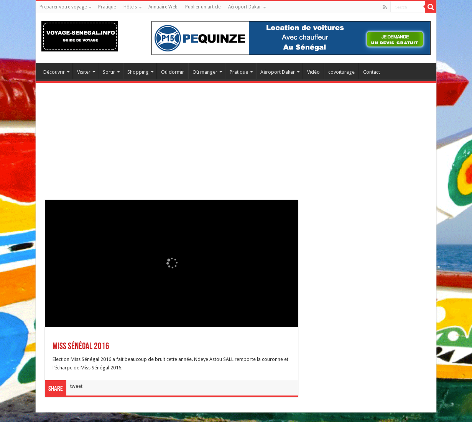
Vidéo (313, 72)
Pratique (107, 7)
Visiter (83, 72)
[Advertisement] (236, 146)
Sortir (109, 72)
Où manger (204, 72)
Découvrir (54, 72)
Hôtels (130, 7)
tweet (76, 386)
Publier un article (202, 7)
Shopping (138, 72)
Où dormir (172, 72)
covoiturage (341, 72)
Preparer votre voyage (63, 7)
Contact (371, 72)
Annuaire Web (163, 7)
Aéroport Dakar (244, 7)
